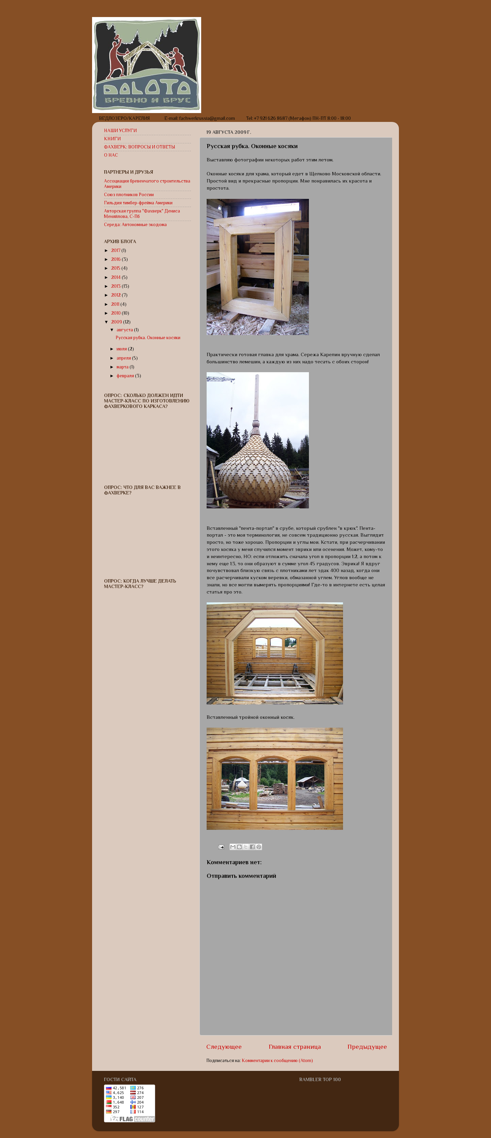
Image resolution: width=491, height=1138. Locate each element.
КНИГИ (112, 138)
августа (125, 329)
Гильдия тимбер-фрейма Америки (138, 202)
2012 (116, 295)
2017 (116, 250)
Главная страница (295, 1046)
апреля (124, 358)
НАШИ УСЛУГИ (120, 130)
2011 (115, 304)
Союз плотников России (129, 194)
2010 (116, 313)
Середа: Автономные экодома (135, 224)
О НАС (111, 155)
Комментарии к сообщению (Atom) (277, 1060)
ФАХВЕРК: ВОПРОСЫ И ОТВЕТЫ (139, 146)
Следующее (224, 1046)
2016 (116, 259)
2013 (116, 286)
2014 (116, 277)
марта (123, 366)
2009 (117, 322)
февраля (126, 375)
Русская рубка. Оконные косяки (148, 337)
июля (122, 348)
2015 (116, 268)
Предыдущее (367, 1046)
